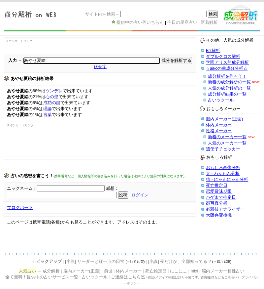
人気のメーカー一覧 (227, 143)
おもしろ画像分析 (223, 167)
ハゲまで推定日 (221, 197)
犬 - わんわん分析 (223, 173)
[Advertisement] (45, 143)
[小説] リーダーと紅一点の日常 (94, 261)
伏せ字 (100, 66)
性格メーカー (219, 130)
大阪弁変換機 (219, 215)
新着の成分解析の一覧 (229, 81)
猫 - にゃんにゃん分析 (227, 179)
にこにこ (178, 270)
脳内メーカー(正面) (224, 118)
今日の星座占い (182, 22)
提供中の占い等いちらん (140, 22)
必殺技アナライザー (225, 209)
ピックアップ (49, 261)
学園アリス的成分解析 (227, 62)
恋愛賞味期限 (219, 191)
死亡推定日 (216, 185)
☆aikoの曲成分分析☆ (227, 68)
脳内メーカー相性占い (223, 270)
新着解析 (209, 22)
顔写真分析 (216, 203)
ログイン (139, 194)
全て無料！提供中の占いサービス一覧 (41, 276)
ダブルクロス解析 (223, 56)
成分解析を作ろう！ (227, 76)
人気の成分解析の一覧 (229, 88)
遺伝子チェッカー (223, 148)
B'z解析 (213, 50)
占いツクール (221, 100)
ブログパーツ (20, 207)
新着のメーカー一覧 (227, 136)
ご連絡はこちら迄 (128, 276)
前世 (108, 270)
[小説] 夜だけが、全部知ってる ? (179, 261)
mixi (194, 270)
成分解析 (51, 270)
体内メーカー (219, 124)
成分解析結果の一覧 (227, 94)
